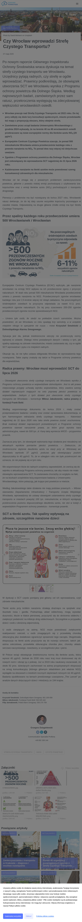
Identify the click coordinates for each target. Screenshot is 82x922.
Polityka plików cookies (45, 916)
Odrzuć (28, 916)
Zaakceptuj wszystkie (13, 916)
